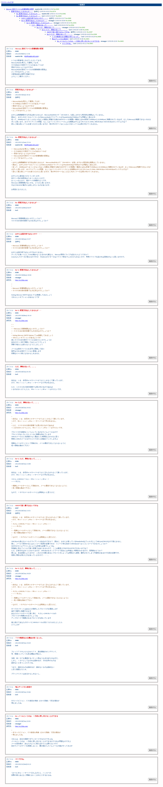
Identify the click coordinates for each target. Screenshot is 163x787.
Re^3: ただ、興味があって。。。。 (60, 34)
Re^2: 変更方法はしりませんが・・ (34, 21)
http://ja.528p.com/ (21, 280)
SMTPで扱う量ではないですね (58, 32)
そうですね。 (67, 43)
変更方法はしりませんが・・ (22, 11)
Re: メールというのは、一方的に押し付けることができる (78, 41)
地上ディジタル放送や (60, 39)
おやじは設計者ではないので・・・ (34, 18)
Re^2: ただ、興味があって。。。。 (55, 30)
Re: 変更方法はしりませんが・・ (28, 14)
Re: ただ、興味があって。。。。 (49, 27)
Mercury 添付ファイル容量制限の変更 (20, 9)
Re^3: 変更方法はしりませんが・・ (39, 23)
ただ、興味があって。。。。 (42, 25)
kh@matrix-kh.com (31, 56)
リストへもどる (7, 2)
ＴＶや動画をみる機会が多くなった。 (66, 37)
